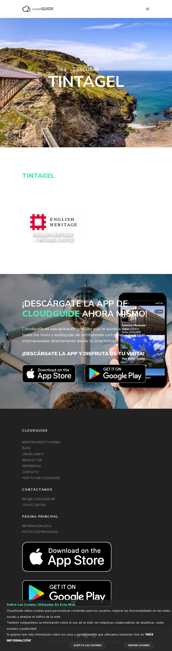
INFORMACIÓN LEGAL (37, 526)
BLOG (26, 448)
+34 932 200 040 (34, 505)
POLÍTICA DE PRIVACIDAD (40, 532)
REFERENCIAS (31, 466)
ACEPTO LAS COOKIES (87, 645)
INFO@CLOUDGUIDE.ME (38, 499)
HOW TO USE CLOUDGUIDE (41, 478)
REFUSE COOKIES (139, 645)
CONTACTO (30, 472)
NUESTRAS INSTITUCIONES (41, 442)
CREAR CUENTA (33, 454)
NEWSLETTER (32, 460)
